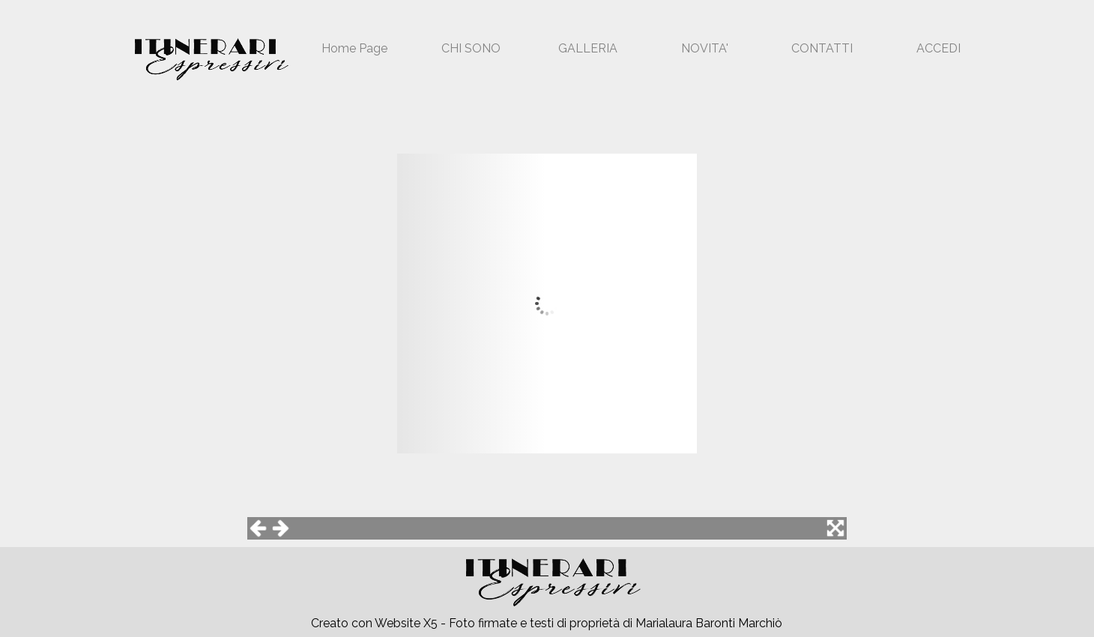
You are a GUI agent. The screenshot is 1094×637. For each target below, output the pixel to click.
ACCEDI (938, 48)
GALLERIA (587, 48)
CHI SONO (471, 48)
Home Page (354, 48)
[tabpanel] (554, 624)
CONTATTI (822, 48)
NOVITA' (704, 48)
